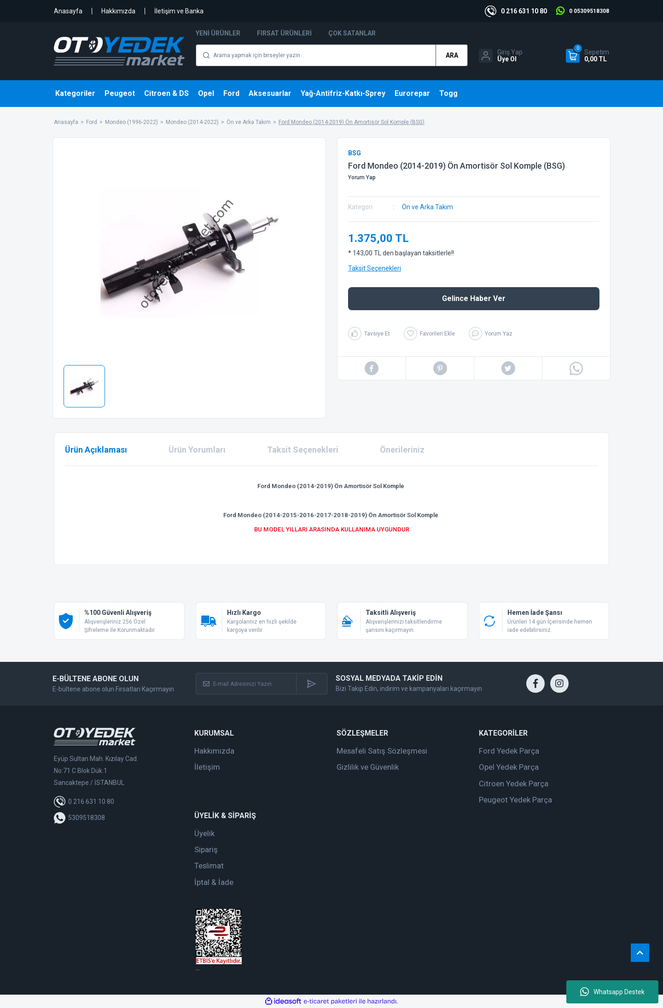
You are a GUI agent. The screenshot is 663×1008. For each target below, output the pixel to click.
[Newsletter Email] (246, 683)
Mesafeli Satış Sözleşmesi (382, 750)
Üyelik (204, 833)
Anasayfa (68, 11)
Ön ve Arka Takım (427, 207)
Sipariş (206, 849)
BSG (354, 153)
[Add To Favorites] (429, 333)
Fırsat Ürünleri (284, 33)
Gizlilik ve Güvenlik (368, 767)
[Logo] (119, 51)
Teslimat (209, 865)
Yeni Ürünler (218, 33)
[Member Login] (501, 56)
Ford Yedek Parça (509, 750)
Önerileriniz (402, 449)
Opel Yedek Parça (509, 767)
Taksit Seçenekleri (374, 268)
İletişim (207, 767)
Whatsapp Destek (612, 992)
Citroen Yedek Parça (513, 783)
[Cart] (587, 56)
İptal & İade (213, 882)
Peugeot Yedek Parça (515, 799)
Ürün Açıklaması (96, 449)
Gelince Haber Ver (474, 298)
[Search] (332, 55)
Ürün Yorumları (197, 449)
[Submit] (311, 683)
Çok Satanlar (352, 33)
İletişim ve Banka (179, 11)
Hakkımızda (118, 11)
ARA (452, 55)
